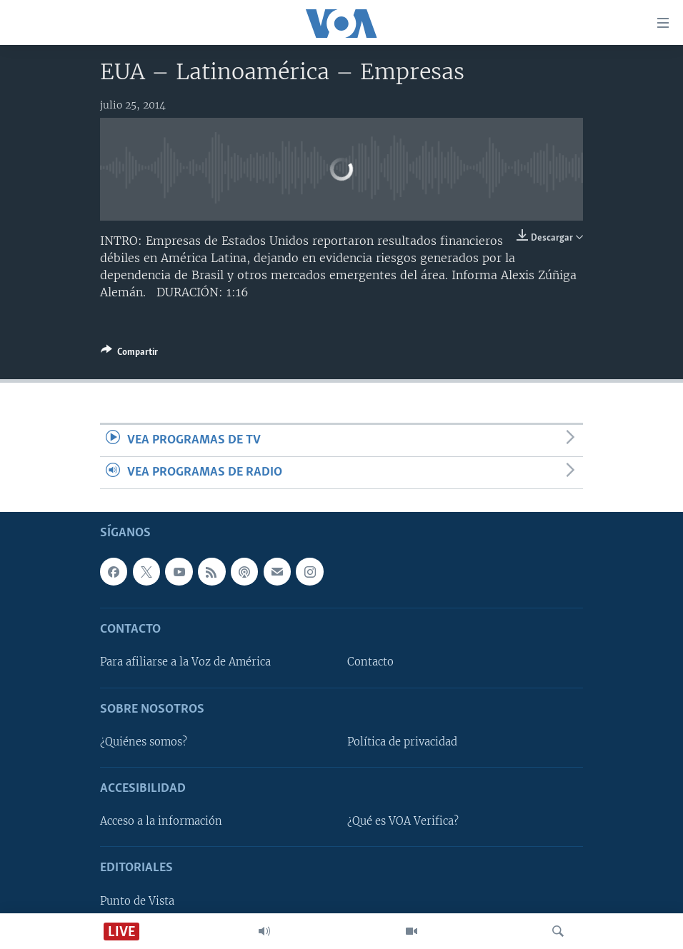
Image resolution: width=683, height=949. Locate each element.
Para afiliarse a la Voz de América (185, 662)
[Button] (129, 354)
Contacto (370, 662)
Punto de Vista (137, 901)
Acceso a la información (161, 821)
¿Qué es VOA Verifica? (403, 821)
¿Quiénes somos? (143, 741)
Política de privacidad (402, 741)
